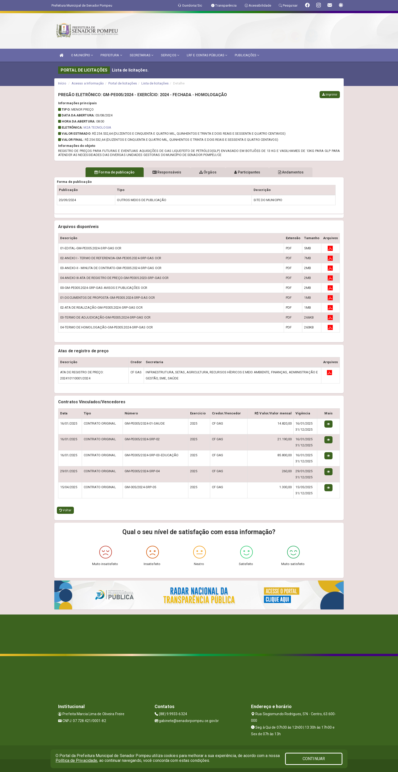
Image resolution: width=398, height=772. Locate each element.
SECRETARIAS (141, 55)
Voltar (65, 510)
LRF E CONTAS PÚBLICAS (207, 55)
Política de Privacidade (76, 760)
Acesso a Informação (88, 83)
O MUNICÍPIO (82, 55)
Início (62, 83)
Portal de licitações (122, 83)
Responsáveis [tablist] (163, 172)
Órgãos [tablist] (208, 172)
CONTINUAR (314, 758)
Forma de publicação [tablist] (108, 172)
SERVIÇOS (170, 55)
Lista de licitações (155, 83)
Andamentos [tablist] (297, 172)
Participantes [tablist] (251, 172)
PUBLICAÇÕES (247, 55)
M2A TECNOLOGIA (97, 127)
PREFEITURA (111, 55)
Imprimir (329, 94)
